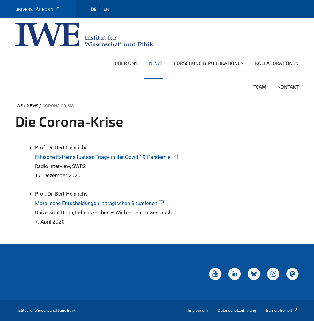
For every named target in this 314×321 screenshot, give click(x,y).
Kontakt (288, 87)
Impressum (198, 310)
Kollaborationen (277, 63)
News (156, 63)
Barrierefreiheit (282, 310)
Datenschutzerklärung (237, 310)
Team (259, 87)
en (106, 9)
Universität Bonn (37, 9)
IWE (19, 105)
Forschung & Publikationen (209, 63)
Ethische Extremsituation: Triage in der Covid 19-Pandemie (107, 157)
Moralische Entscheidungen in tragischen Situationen (100, 203)
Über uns (126, 63)
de (93, 9)
